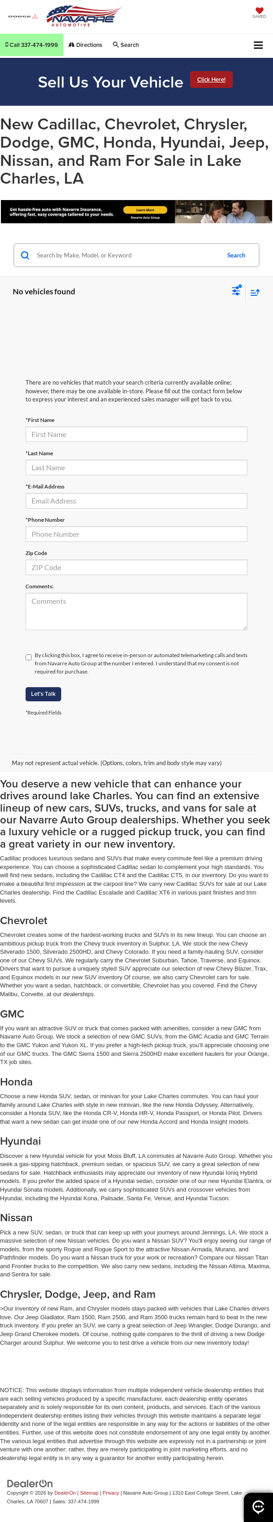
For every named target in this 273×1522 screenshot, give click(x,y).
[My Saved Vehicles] (259, 14)
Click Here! (211, 79)
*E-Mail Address (45, 486)
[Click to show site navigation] (258, 45)
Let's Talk (43, 693)
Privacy (111, 1493)
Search (236, 255)
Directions (85, 45)
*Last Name (39, 453)
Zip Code (36, 553)
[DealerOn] (30, 1483)
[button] (31, 45)
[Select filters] (236, 292)
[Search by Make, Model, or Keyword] (127, 255)
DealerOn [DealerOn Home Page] (65, 1493)
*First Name (40, 419)
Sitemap (89, 1493)
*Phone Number (45, 519)
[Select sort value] (253, 292)
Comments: (39, 586)
